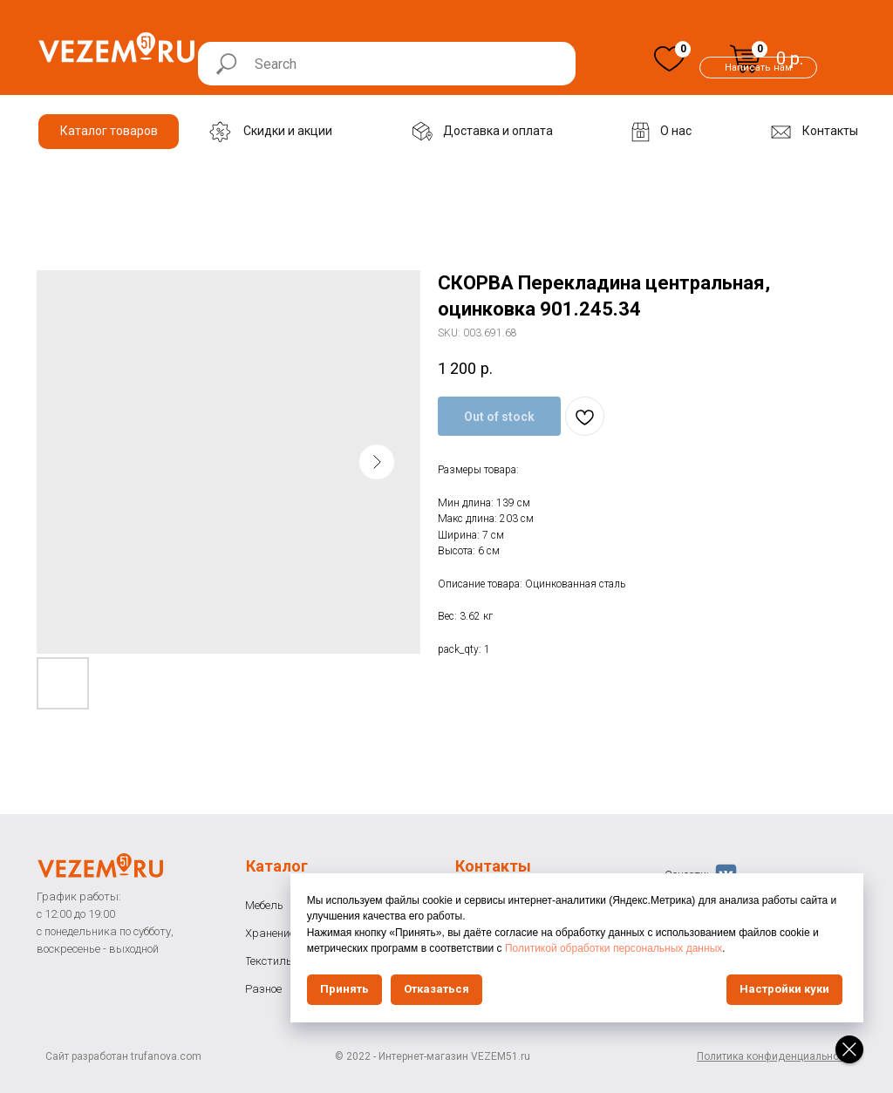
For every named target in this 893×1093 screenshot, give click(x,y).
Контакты (493, 866)
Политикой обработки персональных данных (705, 948)
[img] (669, 59)
